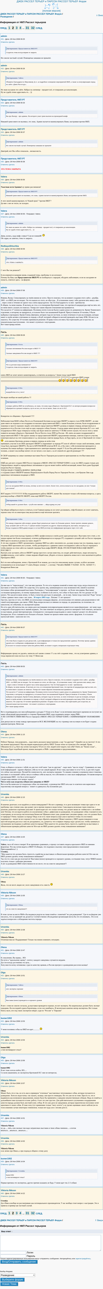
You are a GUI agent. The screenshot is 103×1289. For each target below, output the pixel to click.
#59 (2, 1161)
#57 (2, 1118)
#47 (2, 837)
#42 (2, 627)
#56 (2, 1083)
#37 (2, 214)
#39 (2, 290)
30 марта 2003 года (42, 597)
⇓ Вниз (99, 15)
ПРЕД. (3, 28)
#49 (2, 896)
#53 (2, 1021)
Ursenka (5, 794)
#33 (2, 103)
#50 (2, 930)
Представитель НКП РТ (13, 100)
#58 (2, 1141)
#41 (2, 578)
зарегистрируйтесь (83, 1259)
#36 (2, 180)
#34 (2, 132)
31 (27, 28)
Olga (3, 972)
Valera (4, 177)
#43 (2, 666)
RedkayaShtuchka (10, 246)
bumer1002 (6, 1018)
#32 (2, 69)
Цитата (11, 42)
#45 (2, 760)
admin (4, 36)
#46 (2, 797)
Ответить (4, 42)
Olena (4, 732)
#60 (2, 1193)
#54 (2, 1040)
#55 (2, 1060)
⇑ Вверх (99, 1220)
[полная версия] (51, 10)
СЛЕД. (39, 28)
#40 (2, 335)
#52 (2, 976)
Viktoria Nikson (8, 893)
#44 (2, 734)
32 (33, 28)
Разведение (6, 17)
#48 (2, 874)
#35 (2, 162)
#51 (2, 950)
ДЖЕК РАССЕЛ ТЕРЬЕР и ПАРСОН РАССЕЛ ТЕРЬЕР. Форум (51, 1)
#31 (2, 39)
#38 (2, 249)
